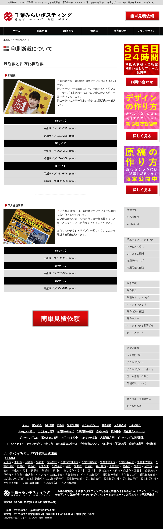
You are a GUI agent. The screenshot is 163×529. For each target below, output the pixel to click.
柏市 (68, 466)
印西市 (78, 466)
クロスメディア (135, 332)
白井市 (127, 470)
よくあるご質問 (135, 253)
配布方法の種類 (135, 311)
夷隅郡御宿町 (50, 482)
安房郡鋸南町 (69, 482)
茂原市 (137, 466)
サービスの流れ (135, 246)
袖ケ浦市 (101, 466)
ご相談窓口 (133, 223)
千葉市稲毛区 (89, 462)
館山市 (126, 466)
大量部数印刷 (134, 355)
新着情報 (132, 209)
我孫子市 (57, 466)
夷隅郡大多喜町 (31, 482)
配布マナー (133, 318)
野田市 (21, 466)
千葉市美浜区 (107, 462)
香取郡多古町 (129, 474)
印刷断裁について (136, 383)
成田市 (148, 466)
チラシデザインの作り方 (140, 369)
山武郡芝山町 (34, 478)
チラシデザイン (146, 30)
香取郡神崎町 (110, 474)
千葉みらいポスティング (140, 239)
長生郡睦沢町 (93, 478)
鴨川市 (56, 470)
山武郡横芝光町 (55, 478)
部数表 (94, 30)
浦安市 (40, 462)
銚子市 (35, 470)
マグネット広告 (69, 437)
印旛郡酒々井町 (74, 474)
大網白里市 (56, 474)
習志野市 (52, 462)
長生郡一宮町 (74, 478)
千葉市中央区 (126, 462)
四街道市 (104, 470)
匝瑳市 (7, 474)
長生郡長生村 (111, 478)
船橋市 (29, 462)
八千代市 (44, 466)
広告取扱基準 (134, 406)
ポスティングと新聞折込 (140, 325)
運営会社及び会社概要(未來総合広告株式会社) (30, 502)
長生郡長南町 (11, 482)
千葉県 (10, 458)
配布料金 (42, 30)
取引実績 (132, 283)
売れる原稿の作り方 (138, 376)
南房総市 (150, 470)
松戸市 (7, 462)
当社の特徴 (102, 431)
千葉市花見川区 (69, 462)
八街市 (116, 470)
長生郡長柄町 (148, 478)
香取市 (18, 474)
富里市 (138, 470)
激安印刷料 (120, 30)
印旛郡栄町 (93, 474)
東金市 (15, 470)
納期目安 (68, 30)
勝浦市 (46, 470)
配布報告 (132, 290)
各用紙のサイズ (135, 260)
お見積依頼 (133, 216)
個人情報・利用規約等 (139, 399)
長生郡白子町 (130, 478)
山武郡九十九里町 (14, 478)
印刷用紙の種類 (135, 267)
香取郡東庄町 (147, 474)
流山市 (31, 466)
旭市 (25, 470)
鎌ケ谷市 (69, 470)
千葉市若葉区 (144, 462)
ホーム (16, 30)
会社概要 (151, 443)
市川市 (18, 462)
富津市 (92, 470)
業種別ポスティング (138, 297)
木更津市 (114, 466)
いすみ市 (41, 474)
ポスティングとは (136, 304)
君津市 (81, 470)
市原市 (88, 466)
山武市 (29, 474)
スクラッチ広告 (89, 437)
